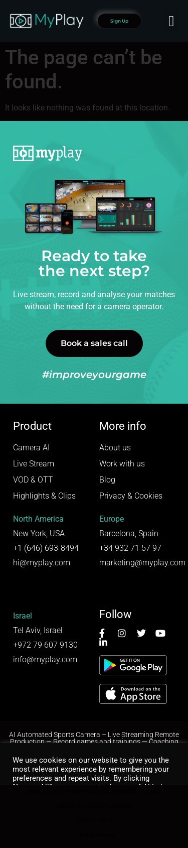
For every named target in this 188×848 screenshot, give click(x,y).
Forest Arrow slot (94, 834)
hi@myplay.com (41, 562)
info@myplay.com (45, 659)
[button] (171, 21)
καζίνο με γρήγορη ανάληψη (94, 805)
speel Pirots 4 (94, 820)
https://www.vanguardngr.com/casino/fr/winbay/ (94, 791)
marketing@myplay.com (142, 562)
